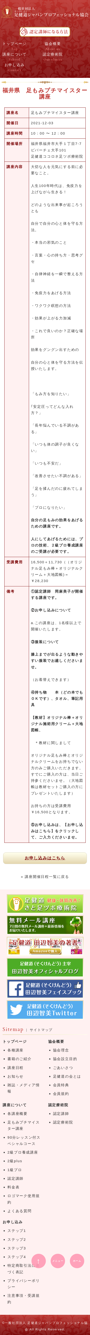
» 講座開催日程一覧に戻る (45, 877)
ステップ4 (16, 1257)
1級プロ (14, 1170)
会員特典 (61, 1085)
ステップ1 (16, 1231)
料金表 (13, 1187)
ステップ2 (16, 1239)
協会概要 (56, 1041)
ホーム (77, 1261)
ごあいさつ (63, 1068)
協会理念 (61, 1050)
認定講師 (15, 1178)
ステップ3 (16, 1248)
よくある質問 (19, 1211)
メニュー (58, 1261)
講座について (15, 1105)
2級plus (14, 1161)
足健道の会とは (67, 1076)
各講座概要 (17, 1113)
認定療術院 (58, 1105)
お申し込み (13, 1222)
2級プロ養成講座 (22, 1152)
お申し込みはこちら (45, 858)
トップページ (15, 1041)
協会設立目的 (65, 1059)
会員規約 (61, 1094)
